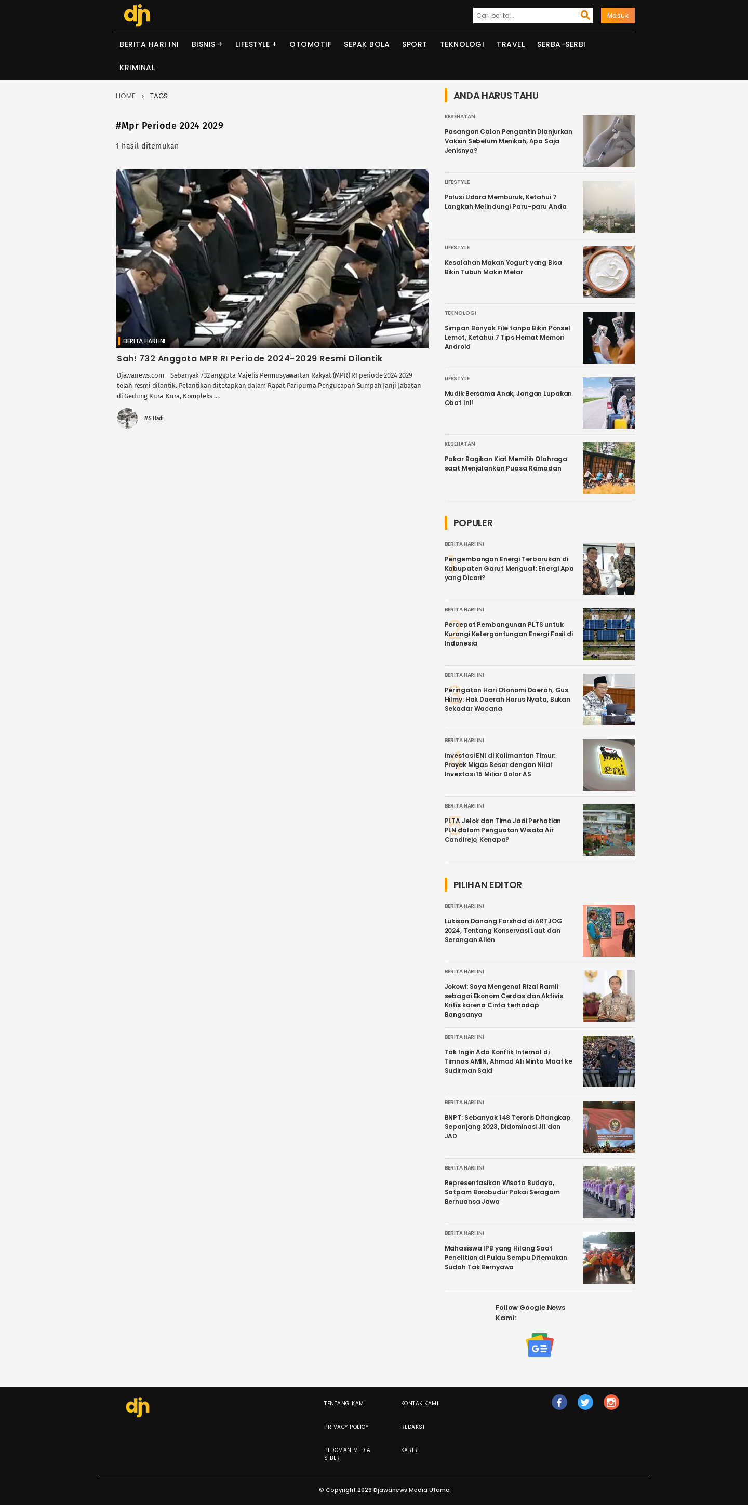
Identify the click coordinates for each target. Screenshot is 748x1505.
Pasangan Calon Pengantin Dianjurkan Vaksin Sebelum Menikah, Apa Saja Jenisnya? (509, 141)
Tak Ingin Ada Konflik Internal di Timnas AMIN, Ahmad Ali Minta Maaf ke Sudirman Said (509, 1061)
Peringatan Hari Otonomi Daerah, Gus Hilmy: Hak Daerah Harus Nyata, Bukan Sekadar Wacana (508, 699)
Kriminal (137, 67)
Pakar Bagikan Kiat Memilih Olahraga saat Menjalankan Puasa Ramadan (506, 463)
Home (126, 96)
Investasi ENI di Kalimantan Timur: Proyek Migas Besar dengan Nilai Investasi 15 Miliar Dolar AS (500, 764)
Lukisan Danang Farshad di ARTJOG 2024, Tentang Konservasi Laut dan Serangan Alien (504, 930)
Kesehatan (460, 116)
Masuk (618, 15)
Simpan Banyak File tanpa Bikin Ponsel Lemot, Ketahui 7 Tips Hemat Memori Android (507, 337)
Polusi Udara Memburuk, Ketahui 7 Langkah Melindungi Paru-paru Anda (506, 202)
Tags (159, 96)
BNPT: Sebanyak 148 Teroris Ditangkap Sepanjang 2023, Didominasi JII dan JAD (508, 1126)
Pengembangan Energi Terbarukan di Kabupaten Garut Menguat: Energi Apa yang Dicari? (510, 568)
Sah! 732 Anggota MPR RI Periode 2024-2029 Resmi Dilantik (249, 359)
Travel (511, 44)
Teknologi (462, 44)
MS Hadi (154, 418)
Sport (415, 44)
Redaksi (413, 1427)
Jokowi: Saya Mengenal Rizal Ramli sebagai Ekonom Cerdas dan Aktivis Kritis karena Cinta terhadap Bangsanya (504, 1000)
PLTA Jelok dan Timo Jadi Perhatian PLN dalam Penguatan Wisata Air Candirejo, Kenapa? (503, 830)
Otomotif (310, 44)
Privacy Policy (346, 1427)
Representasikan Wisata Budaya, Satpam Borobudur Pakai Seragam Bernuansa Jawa (502, 1192)
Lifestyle (252, 44)
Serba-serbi (561, 44)
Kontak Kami (420, 1403)
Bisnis (204, 44)
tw (585, 1407)
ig (611, 1407)
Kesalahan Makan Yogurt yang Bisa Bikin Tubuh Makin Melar (503, 267)
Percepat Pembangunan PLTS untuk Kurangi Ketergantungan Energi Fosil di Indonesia (509, 634)
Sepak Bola (367, 44)
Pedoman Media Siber (347, 1454)
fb (559, 1407)
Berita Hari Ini (149, 44)
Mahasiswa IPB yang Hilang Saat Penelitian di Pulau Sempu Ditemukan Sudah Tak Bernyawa (506, 1257)
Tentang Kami (345, 1403)
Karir (409, 1450)
